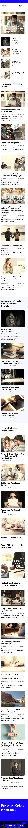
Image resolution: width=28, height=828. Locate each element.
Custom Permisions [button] (10, 825)
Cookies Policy (17, 823)
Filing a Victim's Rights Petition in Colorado (12, 779)
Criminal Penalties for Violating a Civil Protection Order (11, 363)
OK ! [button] (24, 823)
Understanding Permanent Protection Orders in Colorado (13, 563)
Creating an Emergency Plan (16, 61)
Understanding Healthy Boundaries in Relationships (11, 245)
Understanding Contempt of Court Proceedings (12, 414)
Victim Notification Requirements (17, 39)
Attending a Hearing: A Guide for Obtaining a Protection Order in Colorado (12, 745)
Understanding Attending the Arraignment (12, 643)
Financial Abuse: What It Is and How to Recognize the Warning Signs (18, 52)
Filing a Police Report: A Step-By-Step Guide (12, 610)
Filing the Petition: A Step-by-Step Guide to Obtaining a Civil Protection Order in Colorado (12, 677)
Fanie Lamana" (5, 460)
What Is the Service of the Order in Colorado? (11, 711)
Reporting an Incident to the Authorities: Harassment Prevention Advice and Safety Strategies (12, 210)
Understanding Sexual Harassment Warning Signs (18, 74)
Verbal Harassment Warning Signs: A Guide (13, 27)
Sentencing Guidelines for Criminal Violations (11, 388)
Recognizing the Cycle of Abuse (10, 511)
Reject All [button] (21, 825)
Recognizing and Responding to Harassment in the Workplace (12, 279)
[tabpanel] (13, 565)
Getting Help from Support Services (11, 484)
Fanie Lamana (7, 31)
